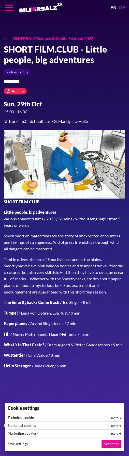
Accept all (111, 444)
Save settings (18, 444)
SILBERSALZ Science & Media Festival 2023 (52, 38)
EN (113, 7)
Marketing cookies (22, 433)
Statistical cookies (22, 425)
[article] (64, 121)
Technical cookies (21, 417)
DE (122, 7)
